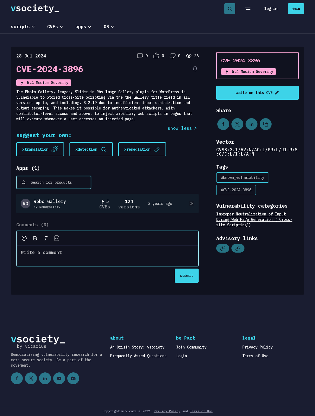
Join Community (191, 347)
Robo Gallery (50, 201)
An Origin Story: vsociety (137, 347)
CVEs (52, 26)
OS (106, 26)
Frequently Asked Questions (138, 355)
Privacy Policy (257, 347)
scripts (20, 26)
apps (80, 26)
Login (181, 355)
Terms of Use (255, 355)
